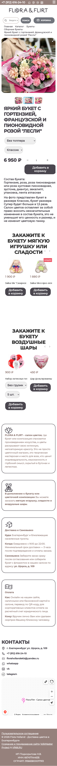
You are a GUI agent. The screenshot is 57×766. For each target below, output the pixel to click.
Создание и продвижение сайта (21, 744)
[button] (53, 40)
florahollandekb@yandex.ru (23, 658)
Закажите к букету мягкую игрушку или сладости (28, 244)
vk (8, 668)
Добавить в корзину (40, 169)
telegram (12, 674)
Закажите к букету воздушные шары (28, 339)
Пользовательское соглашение (20, 733)
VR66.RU (17, 747)
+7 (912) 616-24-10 (13, 2)
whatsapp (12, 663)
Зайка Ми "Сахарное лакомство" (22, 283)
